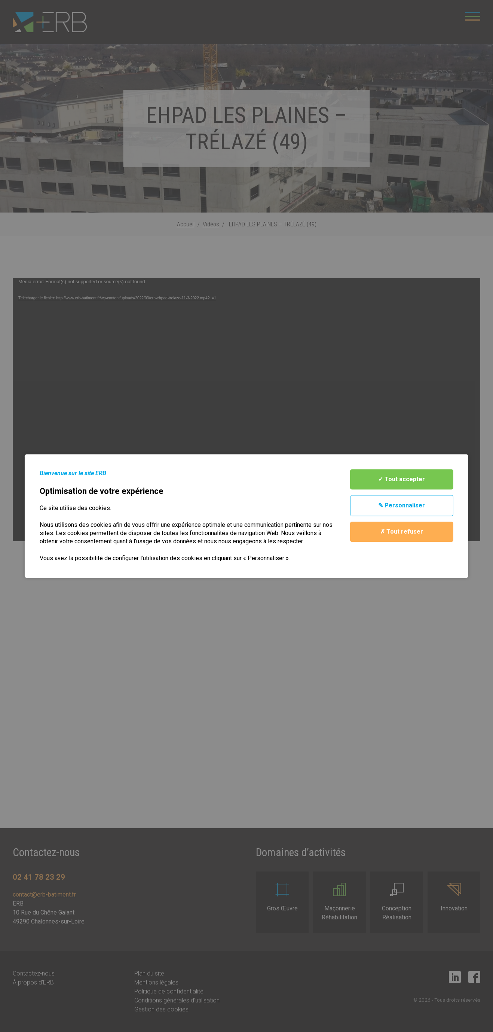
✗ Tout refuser (401, 531)
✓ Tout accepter (401, 479)
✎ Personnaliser (401, 505)
